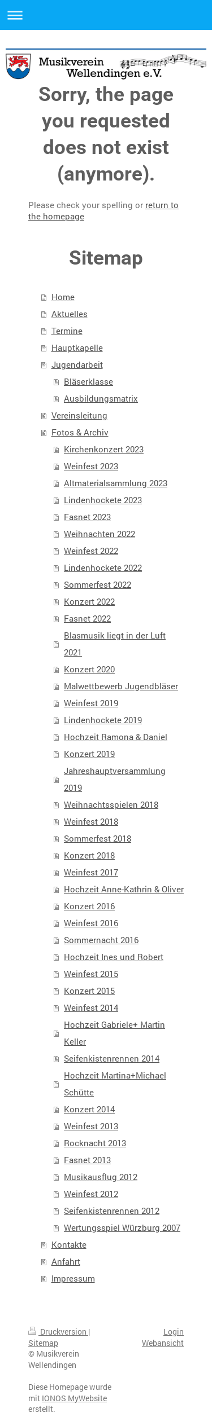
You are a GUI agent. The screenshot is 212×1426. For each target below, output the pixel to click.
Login (173, 1331)
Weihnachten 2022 (99, 533)
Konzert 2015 (89, 990)
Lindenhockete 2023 (103, 499)
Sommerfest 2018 (97, 838)
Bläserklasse (88, 381)
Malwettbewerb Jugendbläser (121, 686)
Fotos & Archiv (80, 432)
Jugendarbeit (77, 364)
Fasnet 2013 (87, 1159)
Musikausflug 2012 (100, 1176)
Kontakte (68, 1244)
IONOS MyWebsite (74, 1398)
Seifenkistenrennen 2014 (111, 1058)
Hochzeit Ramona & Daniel (115, 736)
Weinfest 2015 (91, 973)
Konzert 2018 (89, 855)
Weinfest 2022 (91, 550)
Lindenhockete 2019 (103, 719)
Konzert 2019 (89, 753)
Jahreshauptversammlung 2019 (115, 779)
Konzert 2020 (89, 669)
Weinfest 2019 (91, 702)
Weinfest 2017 (91, 872)
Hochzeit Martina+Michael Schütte (115, 1084)
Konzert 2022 (89, 601)
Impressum (73, 1278)
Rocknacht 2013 (95, 1142)
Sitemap (43, 1342)
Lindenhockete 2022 (103, 567)
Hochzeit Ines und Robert (113, 956)
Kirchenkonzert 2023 (104, 449)
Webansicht (163, 1342)
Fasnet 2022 (87, 618)
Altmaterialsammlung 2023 (115, 482)
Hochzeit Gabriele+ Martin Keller (114, 1033)
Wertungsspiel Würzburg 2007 (122, 1227)
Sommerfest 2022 (97, 584)
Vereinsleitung (79, 415)
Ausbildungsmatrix (101, 398)
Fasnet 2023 (87, 516)
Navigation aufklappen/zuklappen (106, 15)
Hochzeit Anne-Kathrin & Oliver (124, 889)
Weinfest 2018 (91, 821)
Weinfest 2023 (91, 466)
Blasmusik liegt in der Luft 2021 (115, 644)
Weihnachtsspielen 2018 (111, 804)
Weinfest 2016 (91, 922)
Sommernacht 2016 (101, 939)
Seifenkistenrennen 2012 (111, 1210)
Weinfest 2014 (91, 1007)
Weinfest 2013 (91, 1126)
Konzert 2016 (89, 906)
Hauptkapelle (77, 347)
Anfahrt (65, 1261)
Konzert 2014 (89, 1109)
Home (63, 296)
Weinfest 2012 (91, 1193)
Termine (67, 330)
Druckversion (58, 1331)
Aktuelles (69, 313)
